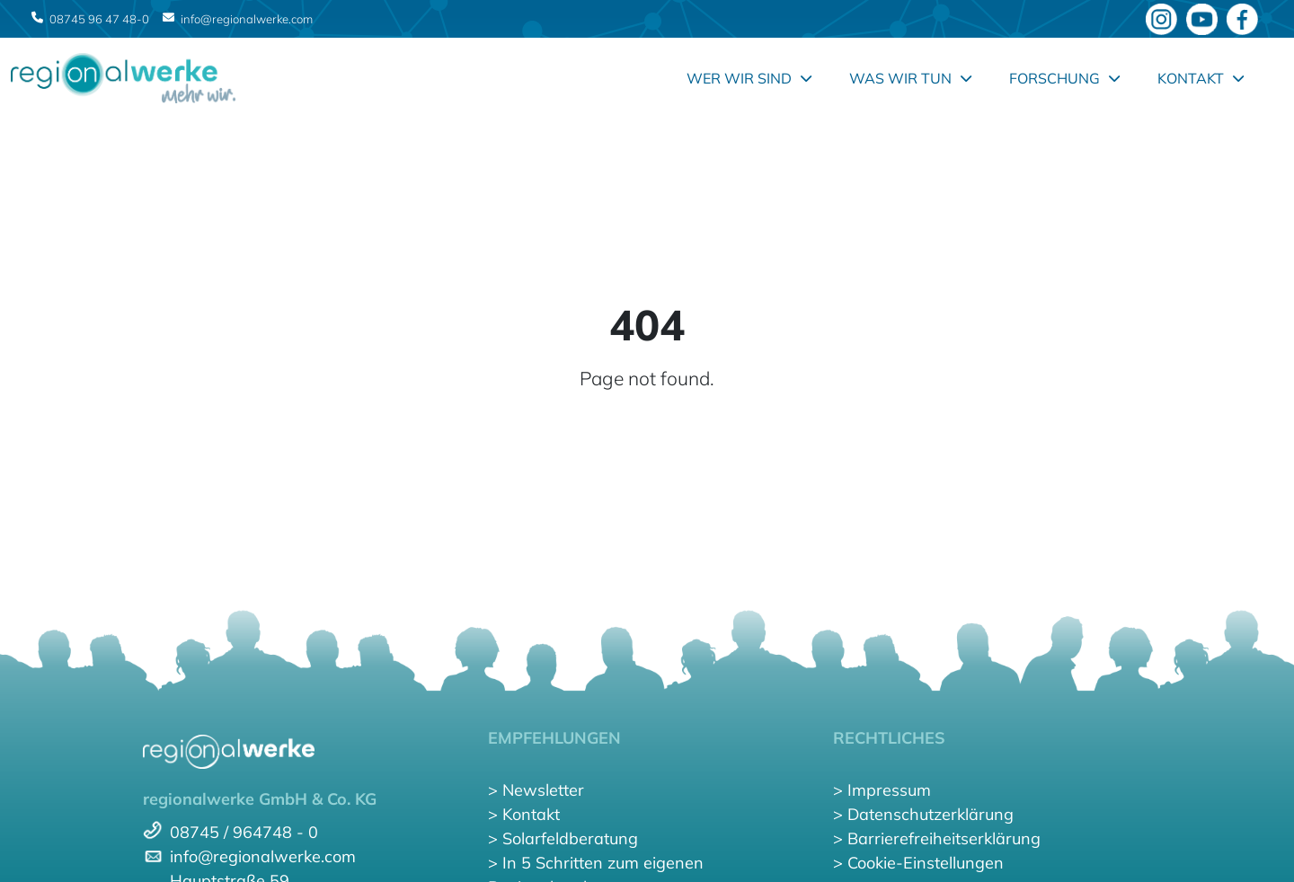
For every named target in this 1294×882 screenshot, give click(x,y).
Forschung (1064, 78)
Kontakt (1200, 78)
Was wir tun (910, 78)
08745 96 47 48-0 (99, 19)
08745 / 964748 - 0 (244, 832)
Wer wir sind (749, 78)
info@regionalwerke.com (247, 19)
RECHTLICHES (889, 738)
